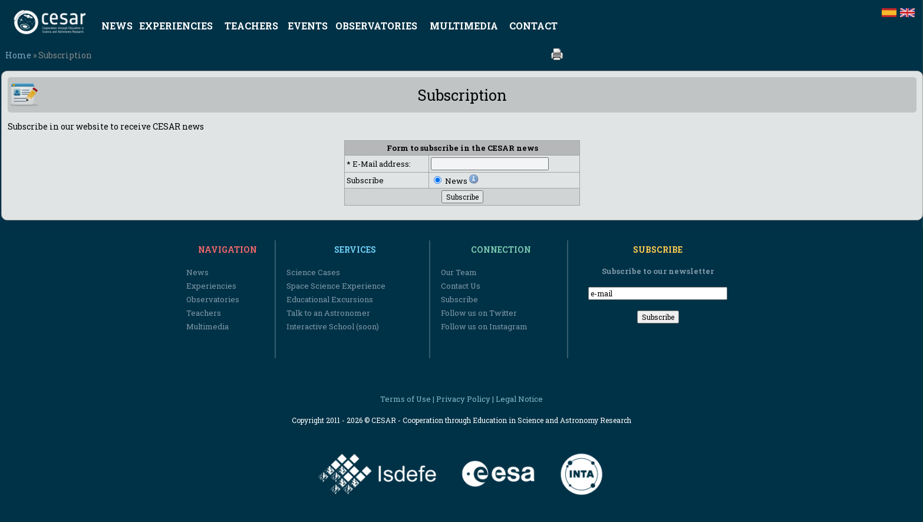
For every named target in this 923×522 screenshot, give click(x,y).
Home (18, 55)
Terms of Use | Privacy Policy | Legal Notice (461, 399)
